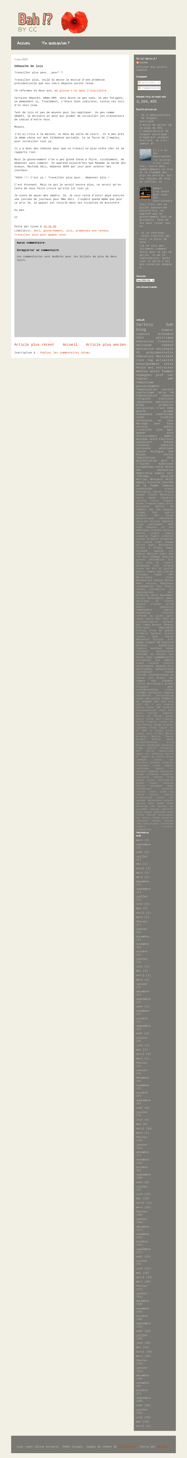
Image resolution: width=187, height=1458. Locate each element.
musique (142, 439)
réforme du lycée (149, 616)
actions (151, 583)
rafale (140, 815)
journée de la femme (154, 484)
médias (142, 371)
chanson (167, 395)
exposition (142, 777)
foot (155, 512)
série (162, 392)
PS (138, 352)
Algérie (168, 704)
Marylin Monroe (162, 736)
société (167, 389)
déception (167, 774)
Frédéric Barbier (148, 633)
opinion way (165, 806)
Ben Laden (143, 625)
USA (158, 509)
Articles (146, 82)
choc (149, 657)
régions (168, 692)
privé (169, 604)
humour (167, 330)
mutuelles (142, 806)
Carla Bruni (164, 467)
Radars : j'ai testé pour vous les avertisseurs (162, 194)
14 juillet (166, 568)
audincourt (144, 442)
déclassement (145, 666)
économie (165, 334)
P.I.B (170, 742)
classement (142, 765)
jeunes (140, 589)
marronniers (155, 683)
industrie (166, 498)
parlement (142, 809)
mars (139, 840)
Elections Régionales (154, 627)
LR (137, 730)
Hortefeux (142, 506)
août (139, 852)
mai (138, 864)
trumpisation (144, 829)
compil (169, 533)
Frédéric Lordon (156, 722)
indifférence (144, 789)
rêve (138, 824)
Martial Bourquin (149, 479)
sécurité (167, 476)
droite (168, 454)
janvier (142, 929)
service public (154, 426)
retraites (164, 367)
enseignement (148, 364)
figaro (155, 536)
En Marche (155, 716)
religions (143, 398)
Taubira (141, 648)
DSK (138, 470)
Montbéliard (144, 580)
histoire (154, 482)
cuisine (153, 663)
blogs (140, 405)
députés (161, 666)
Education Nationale (154, 356)
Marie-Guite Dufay (154, 577)
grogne (140, 783)
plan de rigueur (159, 562)
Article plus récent (34, 345)
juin (139, 904)
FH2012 (167, 345)
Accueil (23, 43)
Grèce (169, 503)
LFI (171, 728)
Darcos (157, 492)
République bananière (160, 745)
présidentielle (159, 352)
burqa (140, 657)
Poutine (140, 745)
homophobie (144, 414)
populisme (159, 812)
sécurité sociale (148, 521)
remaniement (144, 610)
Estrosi (141, 630)
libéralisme (164, 414)
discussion (167, 771)
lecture (154, 794)
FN (171, 392)
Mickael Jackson (148, 739)
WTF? (138, 751)
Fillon (169, 492)
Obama (140, 642)
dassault (141, 771)
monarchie (142, 595)
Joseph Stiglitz (163, 725)
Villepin (142, 651)
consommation (145, 586)
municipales (156, 598)
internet (167, 536)
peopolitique (145, 518)
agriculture (164, 402)
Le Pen (167, 527)
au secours (158, 654)
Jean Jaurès (162, 636)
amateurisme (166, 751)
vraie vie (143, 568)
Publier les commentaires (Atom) (65, 352)
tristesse (167, 826)
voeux (140, 698)
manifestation (146, 460)
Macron (160, 506)
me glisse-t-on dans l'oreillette (80, 90)
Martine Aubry (157, 554)
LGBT (170, 574)
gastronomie (144, 669)
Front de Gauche (161, 630)
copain (159, 768)
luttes (140, 683)
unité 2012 (153, 619)
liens (140, 417)
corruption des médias (154, 660)
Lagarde (158, 551)
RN (158, 642)
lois (69, 230)
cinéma (140, 512)
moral (155, 595)
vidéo (158, 542)
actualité (164, 360)
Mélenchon (142, 639)
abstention (165, 470)
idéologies (156, 786)
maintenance (155, 800)
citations (167, 762)
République (166, 645)
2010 (170, 524)
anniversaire (164, 651)
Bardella (168, 707)
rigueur (168, 500)
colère (155, 533)
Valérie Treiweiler (160, 748)
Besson (156, 625)
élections (166, 439)
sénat (140, 619)
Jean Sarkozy (144, 725)
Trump (139, 748)
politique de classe (154, 601)
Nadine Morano (164, 580)
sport (169, 616)
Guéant (140, 494)
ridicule (167, 613)
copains (143, 334)
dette (140, 498)
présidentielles (147, 689)
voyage (169, 542)
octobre (142, 951)
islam (163, 792)
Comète (151, 571)
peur (170, 687)
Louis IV (151, 733)
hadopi (153, 783)
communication (146, 389)
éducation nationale (154, 349)
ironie (152, 792)
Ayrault (168, 621)
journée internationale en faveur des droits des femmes (154, 678)
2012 (140, 338)
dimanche (153, 771)
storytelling (164, 695)
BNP (159, 707)
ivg (171, 792)
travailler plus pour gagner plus (40, 234)
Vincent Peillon (162, 530)
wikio (155, 371)
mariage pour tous (154, 423)
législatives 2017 (154, 592)
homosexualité (146, 395)
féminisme (145, 382)
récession (142, 821)
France (158, 548)
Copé (139, 527)
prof (160, 375)
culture (168, 663)
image (170, 786)
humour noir (164, 473)
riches (169, 689)
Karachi (152, 527)
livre (155, 500)
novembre (142, 944)
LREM (144, 730)
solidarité (143, 695)
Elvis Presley (146, 713)
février (142, 921)
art (147, 754)
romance (167, 485)
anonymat (142, 654)
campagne (141, 760)
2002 (156, 701)
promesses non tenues (92, 230)
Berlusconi (166, 545)
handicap (168, 783)
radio (170, 812)
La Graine (156, 730)
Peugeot (150, 642)
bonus (170, 757)
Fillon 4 (143, 548)
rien (140, 360)
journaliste (157, 589)
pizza (139, 812)
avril (140, 868)
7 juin (156, 704)
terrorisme (167, 824)
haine (152, 498)
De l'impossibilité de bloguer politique (155, 118)
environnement (146, 436)
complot (168, 765)
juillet (142, 856)
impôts (168, 436)
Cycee (144, 62)
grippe (168, 411)
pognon (148, 812)
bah (169, 324)
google (140, 780)
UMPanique (142, 530)
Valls (169, 479)
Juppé (157, 574)
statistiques (151, 824)
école (141, 367)
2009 (163, 701)
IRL (171, 722)
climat (157, 765)
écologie (157, 451)
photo (169, 598)
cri (171, 768)
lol (171, 589)
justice (141, 500)
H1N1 (170, 408)
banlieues (166, 583)
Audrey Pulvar (145, 707)
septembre (143, 844)
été (154, 568)
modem (160, 803)
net (153, 806)
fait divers (164, 586)
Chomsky (168, 625)
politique (164, 338)
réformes (142, 476)
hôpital (140, 786)
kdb (153, 681)
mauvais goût (145, 803)
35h (147, 704)
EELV (170, 710)
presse (140, 539)
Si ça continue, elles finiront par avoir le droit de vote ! (155, 237)
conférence (142, 768)
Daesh (162, 710)
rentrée (151, 815)
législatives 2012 (154, 457)
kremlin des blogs (154, 515)
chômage (155, 557)
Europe (169, 716)
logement (167, 681)
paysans (154, 809)
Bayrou (140, 571)
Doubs (140, 503)
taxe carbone (163, 565)
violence (142, 445)
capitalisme (145, 392)
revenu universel (162, 818)
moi (151, 367)
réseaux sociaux (162, 821)
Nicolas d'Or (163, 639)
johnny (140, 794)
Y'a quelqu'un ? (55, 43)
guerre (169, 512)
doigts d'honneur (147, 774)
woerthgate (155, 524)
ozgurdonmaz (127, 1446)
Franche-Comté (154, 503)
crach (140, 663)
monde (170, 803)
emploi (141, 482)
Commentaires (149, 88)
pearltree (167, 809)
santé (153, 439)
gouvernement (53, 230)
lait (170, 559)
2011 (166, 619)
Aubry (152, 545)
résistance (166, 518)
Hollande (142, 551)
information (156, 559)
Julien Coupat (158, 728)
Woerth (150, 751)
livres (161, 797)
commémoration (164, 657)
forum (170, 777)
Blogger (163, 1446)
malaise (168, 800)
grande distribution (160, 780)
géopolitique (164, 669)
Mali (161, 733)
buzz (145, 557)
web (147, 698)
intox (168, 364)
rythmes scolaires (148, 692)
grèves (140, 559)
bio (171, 654)
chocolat (155, 762)
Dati (37, 230)
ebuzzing (167, 557)
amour (139, 754)
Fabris (140, 719)
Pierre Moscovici (161, 494)
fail (170, 666)
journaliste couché (154, 672)
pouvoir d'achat (148, 604)
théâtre (140, 826)
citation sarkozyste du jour (154, 419)
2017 (138, 704)
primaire (153, 539)
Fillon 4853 (153, 719)
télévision (144, 488)
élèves (155, 698)
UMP (170, 379)
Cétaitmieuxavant (146, 710)
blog (141, 329)
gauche (141, 411)
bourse (140, 533)
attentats (157, 754)
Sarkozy (144, 324)
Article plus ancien (106, 345)
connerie (142, 536)
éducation (145, 341)
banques (168, 509)
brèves (168, 442)
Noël (139, 583)
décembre (142, 881)
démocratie (144, 473)
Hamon (169, 548)
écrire (140, 545)
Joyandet (141, 728)
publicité (166, 607)
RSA (171, 554)
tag (150, 360)
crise (160, 408)
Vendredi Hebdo (162, 648)
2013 (170, 701)
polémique (142, 565)
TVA (138, 557)
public (140, 607)
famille (158, 777)
